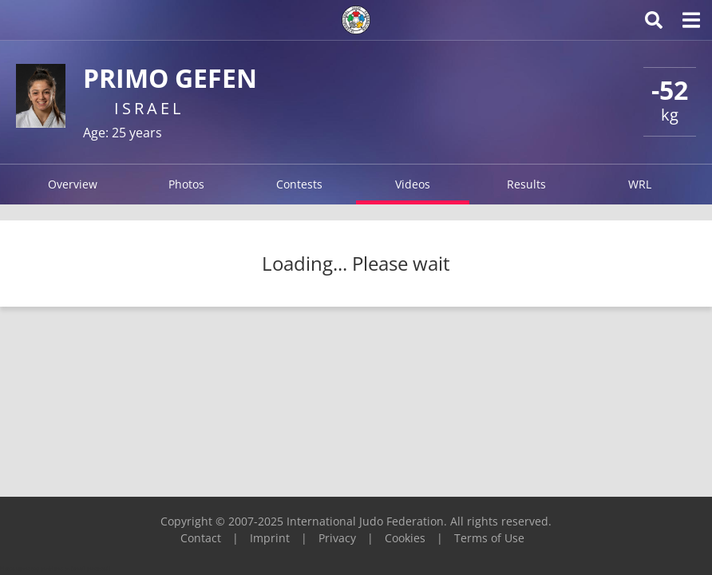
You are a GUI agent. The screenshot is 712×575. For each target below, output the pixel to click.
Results (526, 184)
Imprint (270, 537)
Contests (299, 184)
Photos (186, 184)
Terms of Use (489, 537)
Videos (412, 184)
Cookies (405, 537)
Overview (72, 184)
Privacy (337, 537)
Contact (200, 537)
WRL (639, 184)
